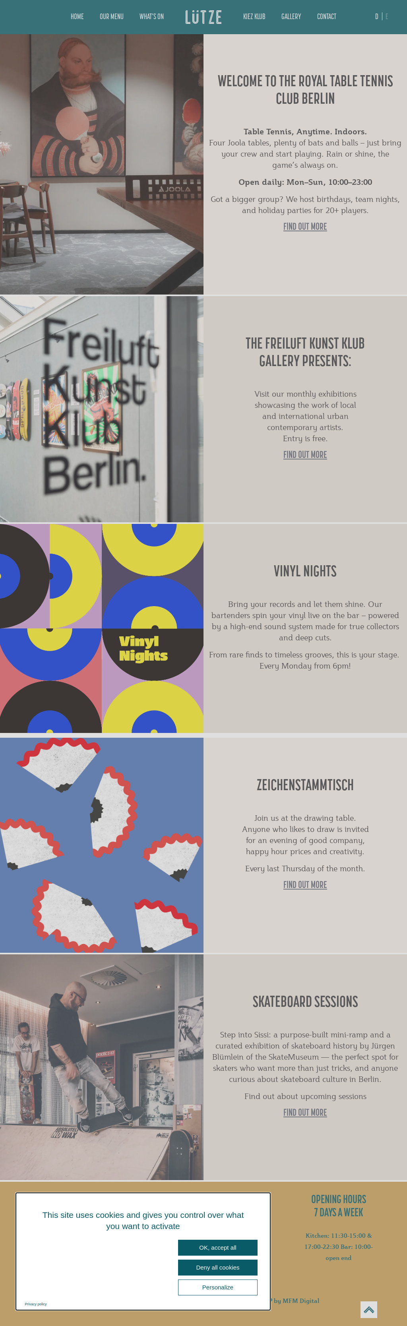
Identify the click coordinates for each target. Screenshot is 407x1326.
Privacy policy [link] (36, 1304)
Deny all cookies (217, 1267)
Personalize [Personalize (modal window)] (217, 1287)
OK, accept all (217, 1247)
